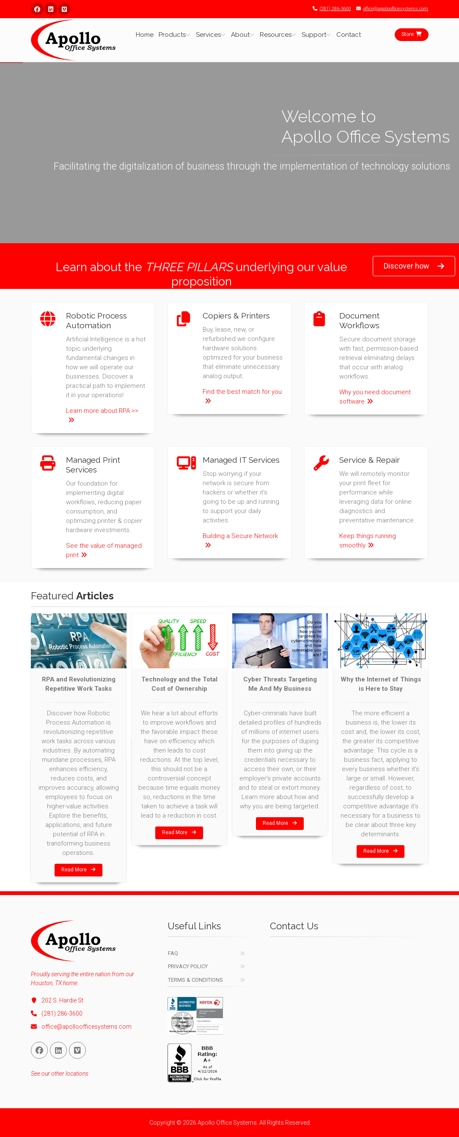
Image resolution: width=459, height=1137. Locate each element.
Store (411, 34)
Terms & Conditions (195, 980)
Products (172, 34)
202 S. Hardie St (57, 1000)
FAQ (173, 953)
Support (314, 34)
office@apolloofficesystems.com (390, 8)
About (240, 34)
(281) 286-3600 (329, 8)
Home (145, 34)
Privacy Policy (188, 966)
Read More (78, 870)
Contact (348, 34)
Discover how (414, 266)
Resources (275, 34)
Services (208, 34)
